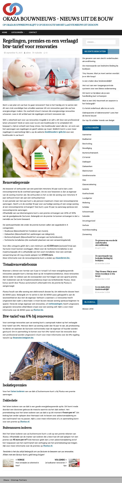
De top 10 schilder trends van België (98, 120)
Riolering (86, 202)
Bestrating (87, 143)
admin (28, 52)
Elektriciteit (87, 170)
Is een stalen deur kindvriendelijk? (97, 80)
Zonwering (87, 234)
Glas (84, 179)
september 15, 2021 (14, 52)
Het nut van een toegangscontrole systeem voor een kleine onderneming (99, 87)
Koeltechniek (88, 193)
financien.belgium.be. (23, 337)
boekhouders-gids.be (55, 131)
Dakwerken (87, 166)
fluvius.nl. (25, 421)
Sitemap (15, 480)
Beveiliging (87, 148)
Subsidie (38, 52)
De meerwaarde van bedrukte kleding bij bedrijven (103, 258)
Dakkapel (86, 161)
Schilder (85, 207)
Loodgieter (87, 198)
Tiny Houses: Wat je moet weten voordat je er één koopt (106, 273)
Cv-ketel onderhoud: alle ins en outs (98, 108)
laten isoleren (18, 391)
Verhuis (85, 225)
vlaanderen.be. (62, 257)
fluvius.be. (38, 309)
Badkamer (86, 139)
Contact (33, 32)
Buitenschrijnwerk (90, 152)
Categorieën (17, 32)
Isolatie (85, 188)
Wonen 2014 (87, 308)
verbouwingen (55, 303)
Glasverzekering (89, 184)
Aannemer (86, 134)
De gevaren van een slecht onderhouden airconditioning (106, 242)
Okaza (6, 480)
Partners (23, 480)
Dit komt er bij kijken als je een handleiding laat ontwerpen (96, 94)
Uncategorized (88, 220)
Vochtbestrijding (89, 229)
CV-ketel (86, 157)
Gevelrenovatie (89, 175)
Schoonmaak (88, 211)
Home (4, 32)
